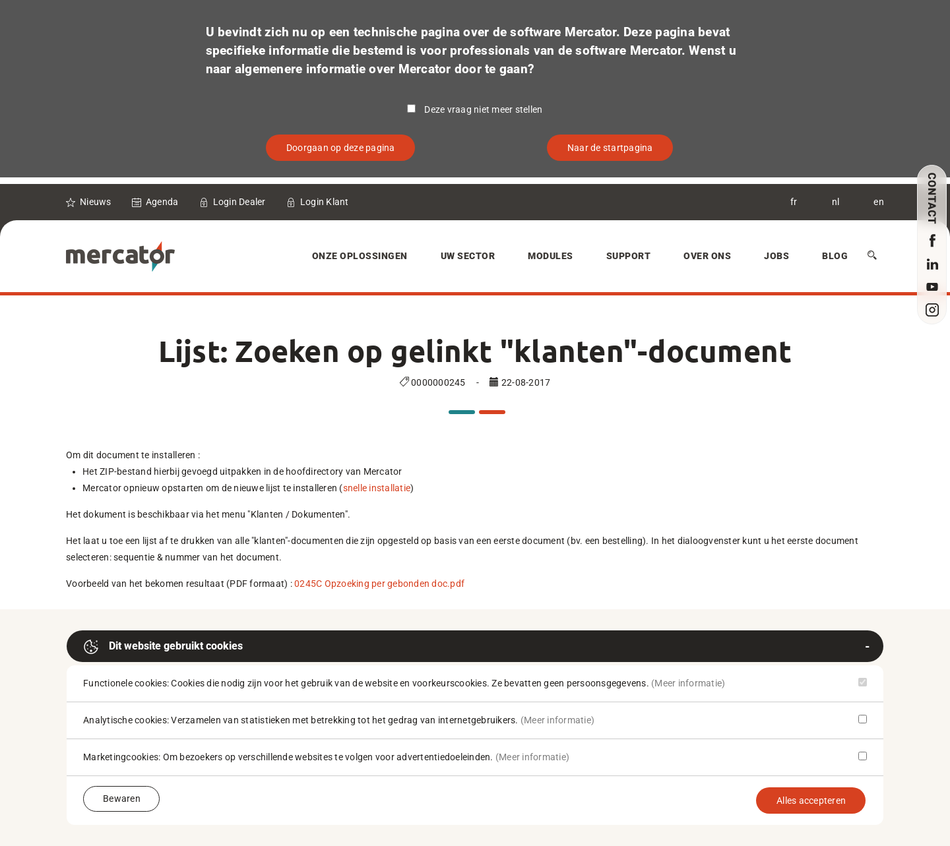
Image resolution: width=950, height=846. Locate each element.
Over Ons (707, 256)
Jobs (776, 256)
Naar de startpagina (610, 147)
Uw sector (468, 256)
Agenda (162, 201)
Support (628, 256)
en (878, 201)
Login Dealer (239, 201)
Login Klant (324, 201)
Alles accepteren (811, 800)
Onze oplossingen (360, 256)
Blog (835, 256)
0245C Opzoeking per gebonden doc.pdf (379, 583)
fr (794, 201)
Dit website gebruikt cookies (163, 647)
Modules (550, 256)
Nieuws (95, 201)
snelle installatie (377, 488)
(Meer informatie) (688, 683)
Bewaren (122, 798)
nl (836, 201)
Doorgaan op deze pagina (340, 147)
